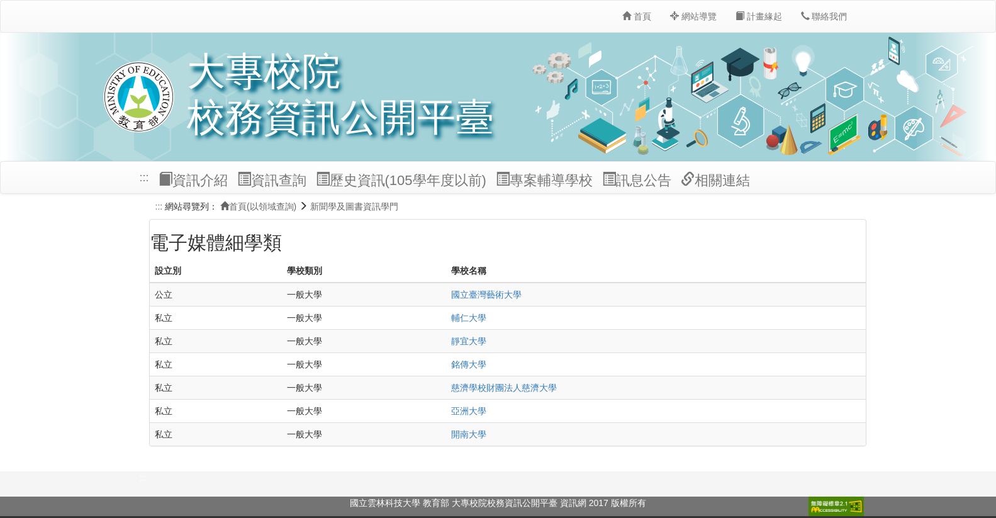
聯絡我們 (824, 16)
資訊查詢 (271, 180)
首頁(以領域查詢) (258, 206)
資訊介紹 (193, 180)
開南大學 (468, 434)
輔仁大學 (468, 318)
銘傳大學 (468, 364)
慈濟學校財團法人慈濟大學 (504, 388)
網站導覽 (693, 16)
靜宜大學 (468, 341)
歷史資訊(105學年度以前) (401, 180)
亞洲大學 (468, 411)
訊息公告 (636, 180)
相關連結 (715, 180)
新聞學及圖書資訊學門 (354, 206)
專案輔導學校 (544, 180)
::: (144, 177)
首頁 (636, 16)
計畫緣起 (759, 16)
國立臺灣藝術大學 (486, 295)
